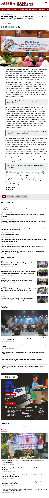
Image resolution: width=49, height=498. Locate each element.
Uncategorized (8, 14)
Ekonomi (28, 9)
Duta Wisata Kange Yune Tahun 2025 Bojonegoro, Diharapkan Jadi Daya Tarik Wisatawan (23, 338)
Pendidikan (42, 9)
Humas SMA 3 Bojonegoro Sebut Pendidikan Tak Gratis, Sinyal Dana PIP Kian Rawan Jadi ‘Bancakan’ (24, 482)
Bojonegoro (10, 196)
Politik (34, 9)
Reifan (3, 22)
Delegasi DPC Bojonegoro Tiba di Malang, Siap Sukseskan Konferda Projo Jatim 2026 (23, 461)
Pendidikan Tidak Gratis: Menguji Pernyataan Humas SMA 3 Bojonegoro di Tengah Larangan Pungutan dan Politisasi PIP (18, 290)
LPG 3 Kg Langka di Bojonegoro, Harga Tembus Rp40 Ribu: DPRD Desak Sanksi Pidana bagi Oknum (24, 475)
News (8, 9)
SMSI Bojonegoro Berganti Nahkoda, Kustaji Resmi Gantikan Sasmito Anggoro (23, 468)
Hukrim (14, 9)
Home (3, 9)
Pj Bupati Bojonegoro (21, 196)
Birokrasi (21, 9)
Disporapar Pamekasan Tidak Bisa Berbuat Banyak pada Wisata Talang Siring (24, 345)
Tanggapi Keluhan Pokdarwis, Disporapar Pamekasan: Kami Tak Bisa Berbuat (23, 352)
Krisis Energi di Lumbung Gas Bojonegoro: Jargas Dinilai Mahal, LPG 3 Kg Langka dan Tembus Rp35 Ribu (24, 489)
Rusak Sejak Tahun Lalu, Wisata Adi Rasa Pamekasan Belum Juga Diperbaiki (22, 367)
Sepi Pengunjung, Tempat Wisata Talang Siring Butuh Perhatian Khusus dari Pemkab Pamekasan (22, 359)
